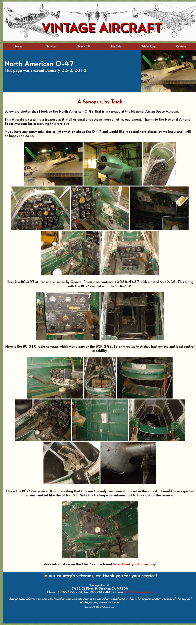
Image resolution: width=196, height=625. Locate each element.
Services (51, 46)
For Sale (116, 46)
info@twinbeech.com (139, 592)
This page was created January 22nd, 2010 (45, 70)
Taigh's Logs (148, 46)
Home (18, 46)
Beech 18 (83, 46)
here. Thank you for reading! (134, 564)
